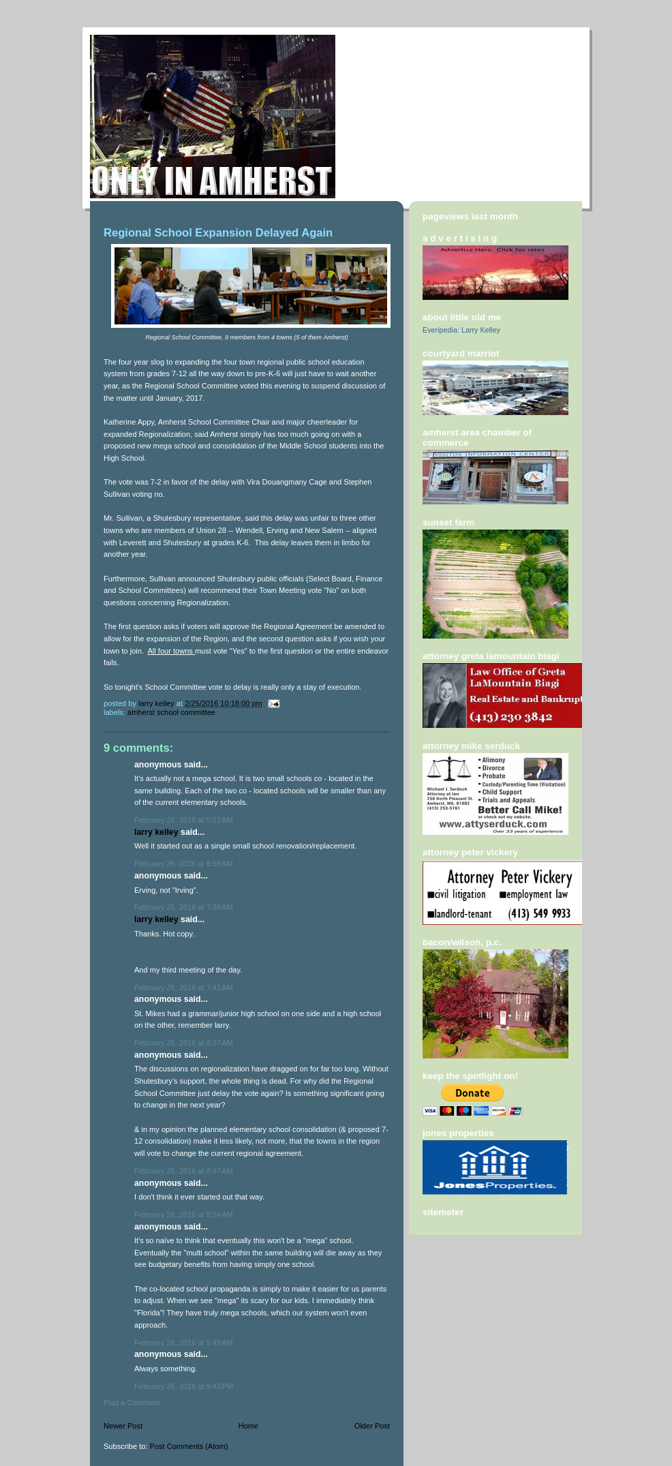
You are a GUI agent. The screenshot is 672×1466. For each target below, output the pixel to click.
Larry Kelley (156, 832)
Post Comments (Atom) (189, 1446)
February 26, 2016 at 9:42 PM (183, 1386)
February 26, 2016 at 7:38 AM (183, 907)
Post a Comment (131, 1403)
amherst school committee (171, 712)
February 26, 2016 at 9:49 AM (183, 1343)
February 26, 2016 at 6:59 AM (183, 863)
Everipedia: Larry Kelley (461, 330)
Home (248, 1426)
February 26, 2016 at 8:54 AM (183, 1214)
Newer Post (123, 1426)
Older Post (372, 1426)
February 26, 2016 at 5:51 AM (183, 820)
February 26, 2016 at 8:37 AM (183, 1043)
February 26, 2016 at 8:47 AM (183, 1171)
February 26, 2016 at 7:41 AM (183, 987)
